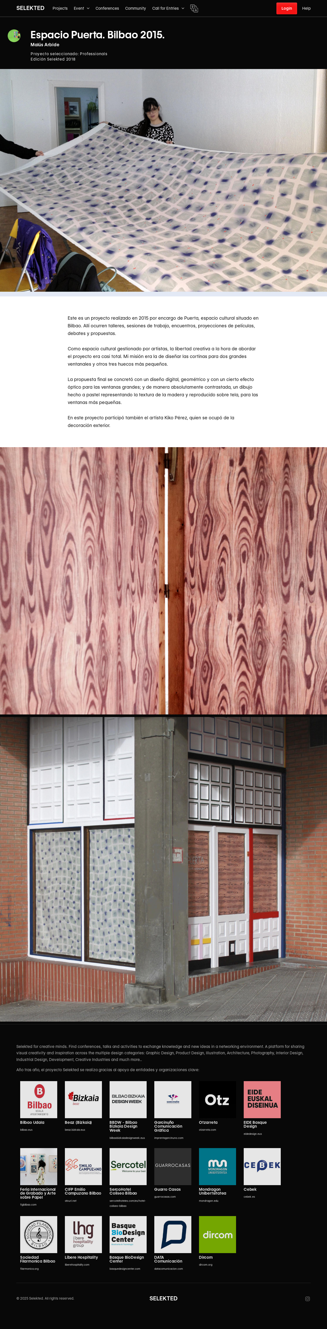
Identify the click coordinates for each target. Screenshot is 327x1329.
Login (287, 8)
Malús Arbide (45, 44)
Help (306, 8)
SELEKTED (30, 8)
